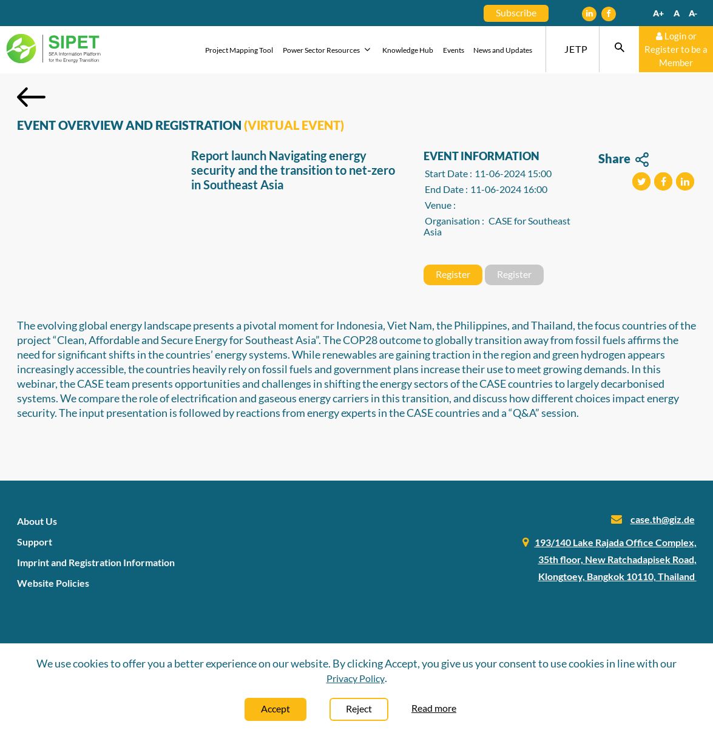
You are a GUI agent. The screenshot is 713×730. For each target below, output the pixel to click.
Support (34, 541)
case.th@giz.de (662, 519)
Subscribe (516, 12)
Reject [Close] (359, 708)
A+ (658, 13)
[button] (641, 181)
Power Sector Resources (328, 49)
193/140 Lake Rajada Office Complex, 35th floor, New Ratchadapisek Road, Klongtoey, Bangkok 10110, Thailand (616, 559)
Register (453, 274)
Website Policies (53, 583)
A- (693, 13)
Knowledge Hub (407, 50)
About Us (37, 521)
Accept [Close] (275, 708)
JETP (576, 49)
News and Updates (502, 50)
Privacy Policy (355, 678)
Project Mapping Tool (239, 50)
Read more (433, 708)
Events (453, 50)
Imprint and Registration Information (96, 562)
